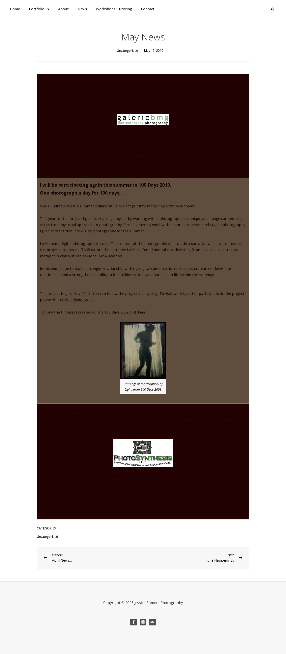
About (63, 9)
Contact (148, 9)
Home (15, 9)
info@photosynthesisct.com (143, 488)
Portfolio (39, 9)
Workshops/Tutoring (114, 9)
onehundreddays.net (77, 299)
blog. (155, 293)
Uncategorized (127, 50)
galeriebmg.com (143, 159)
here (142, 312)
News (82, 9)
